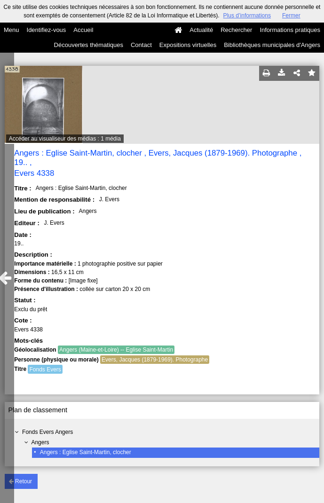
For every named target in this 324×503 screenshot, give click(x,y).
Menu (11, 29)
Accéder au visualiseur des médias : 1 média (65, 138)
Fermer (291, 15)
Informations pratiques (290, 29)
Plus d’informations (247, 15)
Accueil (83, 29)
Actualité (201, 29)
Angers (40, 442)
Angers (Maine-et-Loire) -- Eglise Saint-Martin (116, 349)
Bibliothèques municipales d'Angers (272, 44)
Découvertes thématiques (88, 44)
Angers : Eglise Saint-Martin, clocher (85, 452)
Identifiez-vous (46, 29)
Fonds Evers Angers (47, 432)
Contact (141, 44)
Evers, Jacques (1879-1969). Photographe (155, 359)
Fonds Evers (45, 369)
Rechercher (236, 29)
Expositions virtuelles (187, 44)
